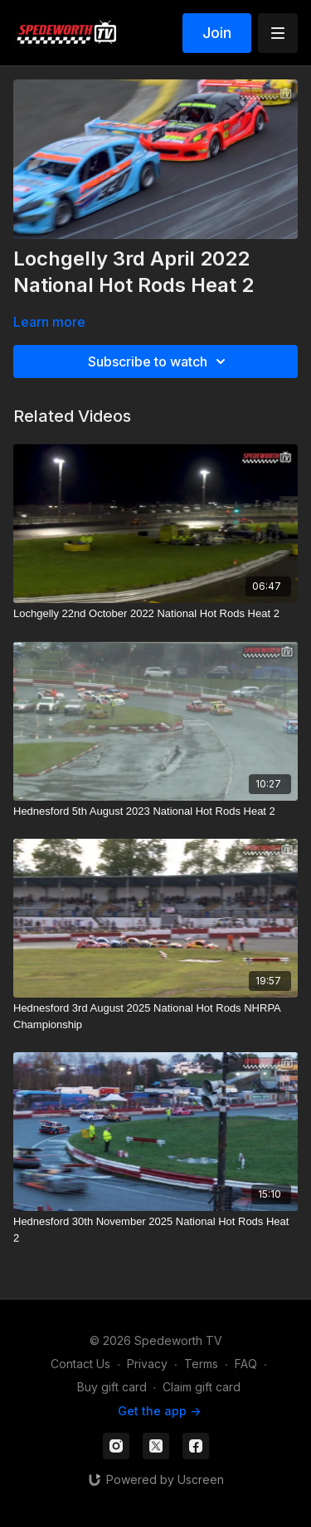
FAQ (246, 1364)
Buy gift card (112, 1387)
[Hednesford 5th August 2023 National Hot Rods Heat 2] (155, 811)
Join (216, 32)
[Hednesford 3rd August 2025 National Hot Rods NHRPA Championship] (155, 1016)
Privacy (147, 1364)
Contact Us (80, 1364)
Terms (201, 1364)
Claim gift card (202, 1387)
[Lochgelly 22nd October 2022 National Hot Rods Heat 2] (155, 614)
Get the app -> (159, 1411)
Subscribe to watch (159, 361)
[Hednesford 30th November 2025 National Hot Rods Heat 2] (155, 1229)
